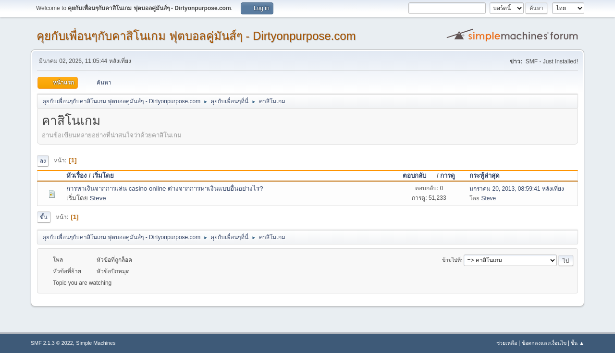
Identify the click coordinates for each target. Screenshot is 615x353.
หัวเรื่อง (76, 175)
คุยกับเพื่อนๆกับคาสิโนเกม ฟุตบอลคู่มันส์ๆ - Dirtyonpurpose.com (196, 35)
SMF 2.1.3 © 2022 (52, 343)
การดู (447, 175)
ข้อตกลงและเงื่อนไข (544, 343)
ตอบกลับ (419, 175)
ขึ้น (44, 217)
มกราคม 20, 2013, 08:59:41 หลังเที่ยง (516, 188)
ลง (43, 161)
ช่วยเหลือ (506, 343)
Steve (98, 198)
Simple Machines (95, 343)
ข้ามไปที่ (451, 260)
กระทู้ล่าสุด (484, 175)
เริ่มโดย (103, 175)
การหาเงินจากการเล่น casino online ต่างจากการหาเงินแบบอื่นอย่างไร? (164, 188)
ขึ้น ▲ (577, 343)
